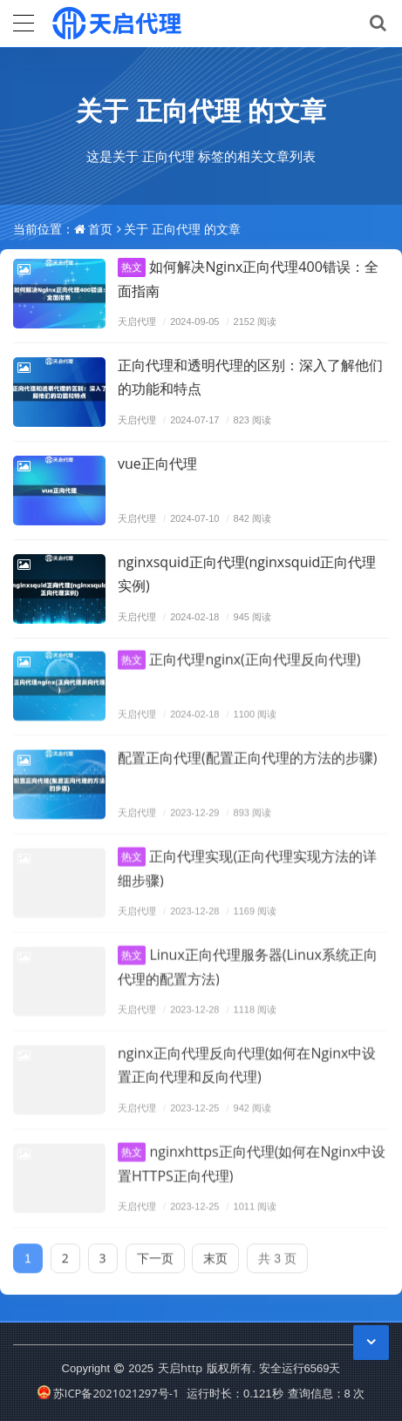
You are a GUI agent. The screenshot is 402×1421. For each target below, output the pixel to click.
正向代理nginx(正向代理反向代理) (239, 651)
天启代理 (137, 321)
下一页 (155, 1250)
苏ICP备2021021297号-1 (108, 1393)
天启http (180, 1368)
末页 (215, 1250)
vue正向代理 (157, 463)
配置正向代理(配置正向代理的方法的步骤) (247, 750)
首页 (100, 228)
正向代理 (188, 110)
